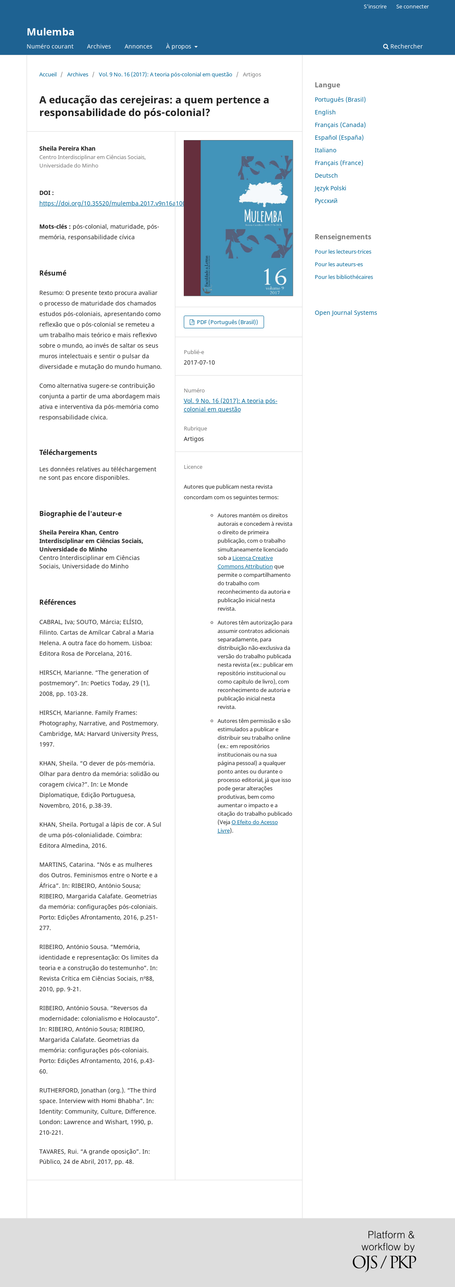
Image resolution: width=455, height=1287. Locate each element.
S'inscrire (375, 6)
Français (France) (339, 163)
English (325, 112)
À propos (179, 46)
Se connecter (412, 6)
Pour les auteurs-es (339, 264)
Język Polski (330, 188)
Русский (326, 201)
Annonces (139, 46)
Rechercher (403, 46)
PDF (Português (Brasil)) (227, 322)
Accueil (48, 74)
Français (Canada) (340, 125)
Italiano (325, 150)
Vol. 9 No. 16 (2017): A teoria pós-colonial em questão (165, 74)
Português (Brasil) (340, 99)
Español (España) (339, 137)
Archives (99, 46)
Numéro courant (50, 46)
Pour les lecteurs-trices (343, 251)
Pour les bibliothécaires (344, 277)
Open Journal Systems (346, 312)
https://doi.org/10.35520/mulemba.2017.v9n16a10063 (116, 203)
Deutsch (326, 175)
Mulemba (51, 31)
